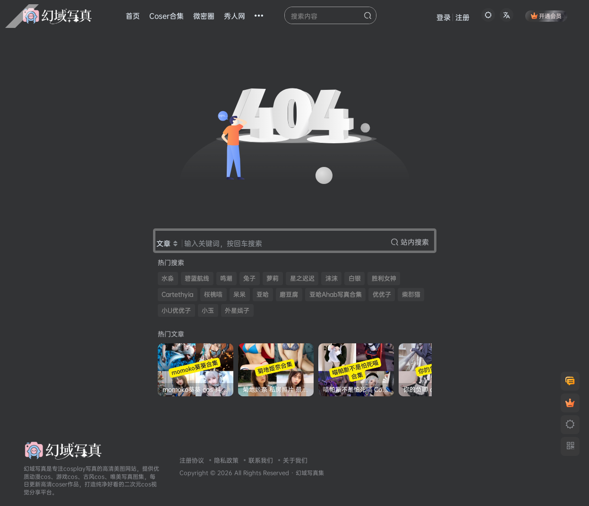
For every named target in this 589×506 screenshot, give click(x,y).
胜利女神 (384, 278)
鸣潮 (226, 278)
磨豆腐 (289, 294)
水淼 (168, 278)
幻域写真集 (310, 473)
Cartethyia (177, 294)
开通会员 (546, 16)
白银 (355, 278)
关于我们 (295, 460)
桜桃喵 (213, 294)
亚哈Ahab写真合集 (335, 294)
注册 (462, 17)
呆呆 (239, 294)
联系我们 (260, 460)
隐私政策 (226, 460)
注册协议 (191, 460)
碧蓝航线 (197, 278)
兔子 (249, 278)
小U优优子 (176, 310)
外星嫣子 (237, 310)
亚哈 (262, 294)
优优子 (382, 294)
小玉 (208, 310)
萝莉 (272, 278)
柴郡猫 (411, 294)
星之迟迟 (302, 278)
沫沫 (331, 278)
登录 (443, 17)
